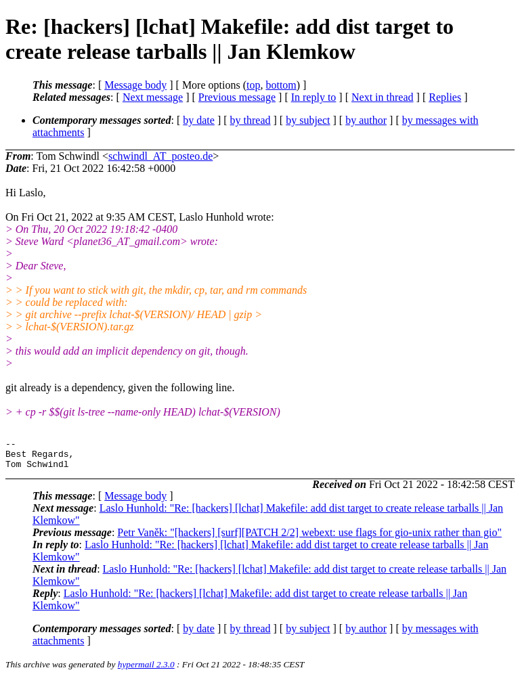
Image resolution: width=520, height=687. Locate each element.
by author (366, 120)
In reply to (314, 97)
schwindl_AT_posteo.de (160, 156)
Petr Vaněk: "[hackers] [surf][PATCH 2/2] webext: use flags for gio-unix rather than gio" (309, 538)
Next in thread (382, 97)
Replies (445, 97)
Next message (153, 97)
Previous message (237, 97)
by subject (308, 120)
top (253, 85)
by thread (250, 120)
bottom (280, 85)
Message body (135, 85)
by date (199, 120)
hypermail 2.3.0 (146, 670)
